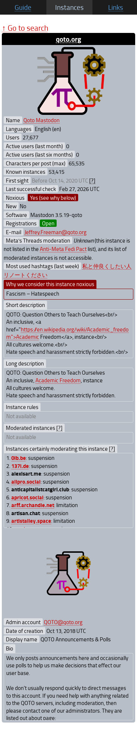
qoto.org (68, 39)
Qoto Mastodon (41, 120)
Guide (23, 7)
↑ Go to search (25, 27)
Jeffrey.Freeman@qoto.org (55, 232)
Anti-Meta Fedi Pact (63, 248)
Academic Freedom (58, 380)
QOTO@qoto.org (63, 622)
